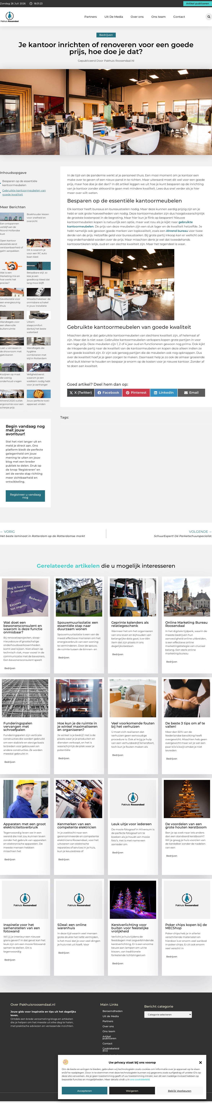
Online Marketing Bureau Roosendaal (186, 624)
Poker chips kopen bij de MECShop (186, 926)
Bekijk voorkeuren (179, 1090)
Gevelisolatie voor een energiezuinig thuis (10, 302)
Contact (179, 17)
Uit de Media (111, 1016)
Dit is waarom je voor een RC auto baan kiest (37, 253)
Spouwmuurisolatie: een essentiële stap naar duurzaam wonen (77, 626)
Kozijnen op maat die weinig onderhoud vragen (11, 378)
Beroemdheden (113, 1011)
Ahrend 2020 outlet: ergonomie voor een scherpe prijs (12, 404)
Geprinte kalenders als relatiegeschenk (130, 624)
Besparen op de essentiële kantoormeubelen (19, 183)
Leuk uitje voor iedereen (131, 824)
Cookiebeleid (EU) (111, 1049)
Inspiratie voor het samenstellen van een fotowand (21, 928)
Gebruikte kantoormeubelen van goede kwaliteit (24, 192)
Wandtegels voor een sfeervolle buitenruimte (10, 325)
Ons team (158, 17)
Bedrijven (106, 35)
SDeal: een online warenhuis (71, 926)
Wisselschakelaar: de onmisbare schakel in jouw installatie (38, 302)
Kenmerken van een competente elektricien (76, 825)
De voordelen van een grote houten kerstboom (186, 825)
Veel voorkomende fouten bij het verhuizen (133, 724)
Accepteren (84, 1090)
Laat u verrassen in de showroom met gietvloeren (11, 351)
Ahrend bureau (177, 231)
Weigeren (132, 1090)
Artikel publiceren (109, 1037)
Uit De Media (113, 17)
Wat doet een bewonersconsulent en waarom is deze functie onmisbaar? (22, 627)
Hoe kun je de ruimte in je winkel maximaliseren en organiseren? (77, 726)
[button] (200, 1062)
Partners (90, 17)
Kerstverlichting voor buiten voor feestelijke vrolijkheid (129, 928)
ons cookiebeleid (140, 1079)
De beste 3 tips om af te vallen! (185, 724)
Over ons (137, 17)
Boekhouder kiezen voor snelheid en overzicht (38, 218)
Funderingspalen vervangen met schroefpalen (17, 726)
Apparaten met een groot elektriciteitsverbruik (24, 825)
